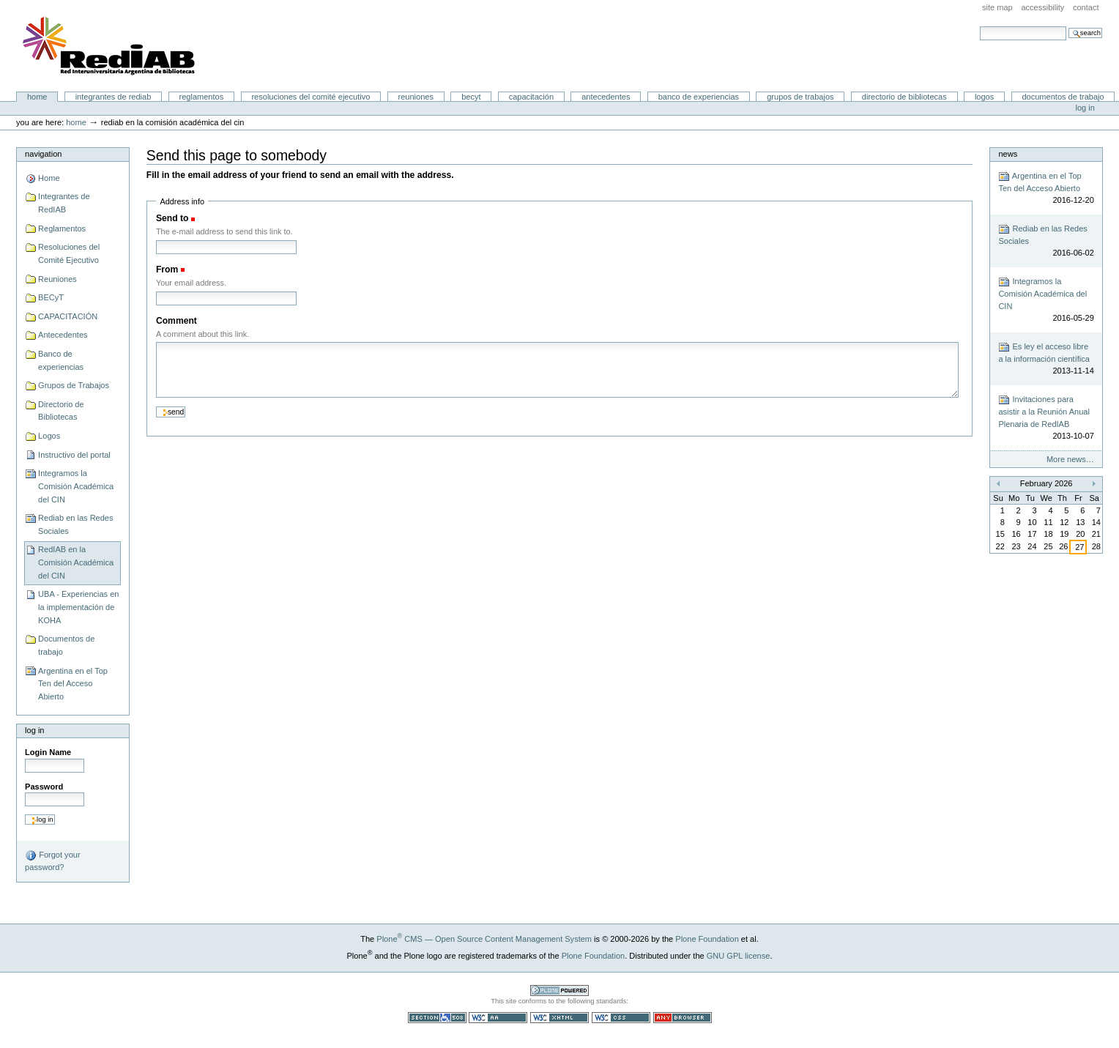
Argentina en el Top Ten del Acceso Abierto (73, 683)
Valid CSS (621, 1017)
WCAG (498, 1017)
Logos (984, 96)
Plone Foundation (706, 938)
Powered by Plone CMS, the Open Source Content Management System (559, 990)
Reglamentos (201, 96)
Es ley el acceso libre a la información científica (1045, 359)
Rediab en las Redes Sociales (75, 524)
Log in (1085, 107)
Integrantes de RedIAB (113, 96)
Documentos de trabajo (1063, 96)
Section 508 (437, 1017)
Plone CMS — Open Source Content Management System (484, 938)
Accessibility (1042, 7)
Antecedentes (605, 96)
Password (44, 786)
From (167, 269)
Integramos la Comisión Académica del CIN (76, 486)
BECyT (470, 96)
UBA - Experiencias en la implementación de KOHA (78, 607)
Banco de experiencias (698, 96)
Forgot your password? (52, 861)
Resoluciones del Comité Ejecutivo (310, 96)
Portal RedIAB (110, 46)
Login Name (48, 752)
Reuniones (416, 96)
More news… (1070, 459)
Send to (172, 218)
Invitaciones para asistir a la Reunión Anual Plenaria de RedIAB (1045, 418)
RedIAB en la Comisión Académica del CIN (76, 562)
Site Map (997, 7)
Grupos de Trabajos (800, 96)
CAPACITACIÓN (531, 96)
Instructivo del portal (74, 454)
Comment (176, 321)
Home (37, 96)
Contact (1086, 7)
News (1007, 153)
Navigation (43, 153)
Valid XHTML (559, 1017)
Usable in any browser (682, 1017)
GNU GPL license (738, 955)
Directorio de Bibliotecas (904, 96)
